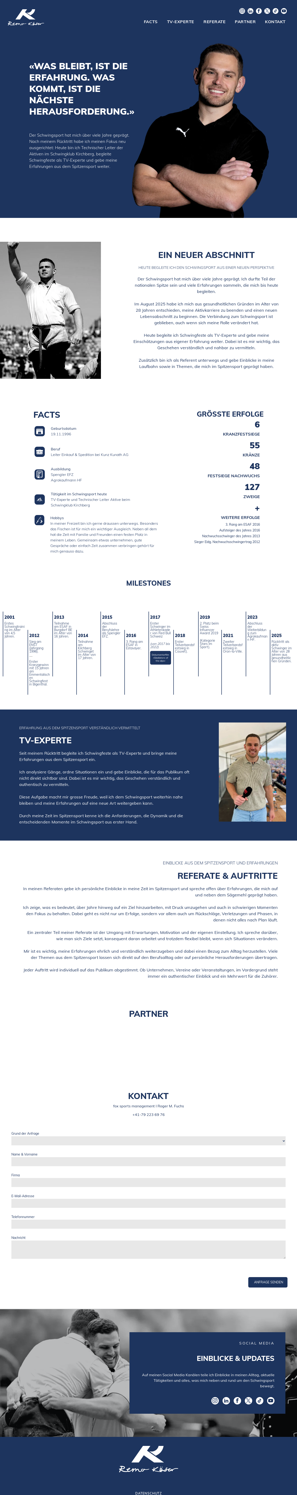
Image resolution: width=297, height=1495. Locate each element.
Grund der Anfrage (25, 1133)
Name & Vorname (24, 1154)
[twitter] (267, 11)
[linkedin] (250, 11)
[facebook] (259, 11)
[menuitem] (150, 22)
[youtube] (284, 11)
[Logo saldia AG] (237, 1045)
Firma (15, 1175)
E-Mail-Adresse (22, 1196)
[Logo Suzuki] (148, 1045)
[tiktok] (275, 11)
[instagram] (242, 11)
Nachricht (18, 1238)
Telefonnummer (23, 1217)
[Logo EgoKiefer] (60, 1045)
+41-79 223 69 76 (148, 1114)
